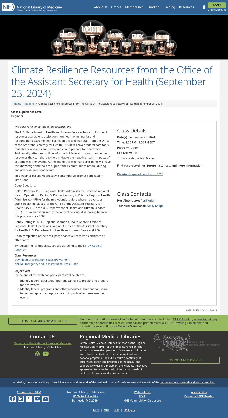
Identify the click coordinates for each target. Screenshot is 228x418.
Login (217, 5)
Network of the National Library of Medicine (43, 343)
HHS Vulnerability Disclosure (142, 400)
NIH (106, 410)
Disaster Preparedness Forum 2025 (140, 174)
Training (30, 103)
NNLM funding (182, 319)
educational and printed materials (143, 323)
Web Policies (142, 392)
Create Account (217, 9)
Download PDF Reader (199, 396)
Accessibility (199, 392)
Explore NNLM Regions (185, 360)
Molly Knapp (155, 206)
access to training (205, 319)
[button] (100, 7)
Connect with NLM (29, 392)
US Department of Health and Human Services (187, 382)
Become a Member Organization (43, 321)
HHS (116, 410)
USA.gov (129, 410)
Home (17, 103)
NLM (96, 410)
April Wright (148, 200)
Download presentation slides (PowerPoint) (43, 260)
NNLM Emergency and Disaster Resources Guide (46, 264)
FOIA (142, 396)
